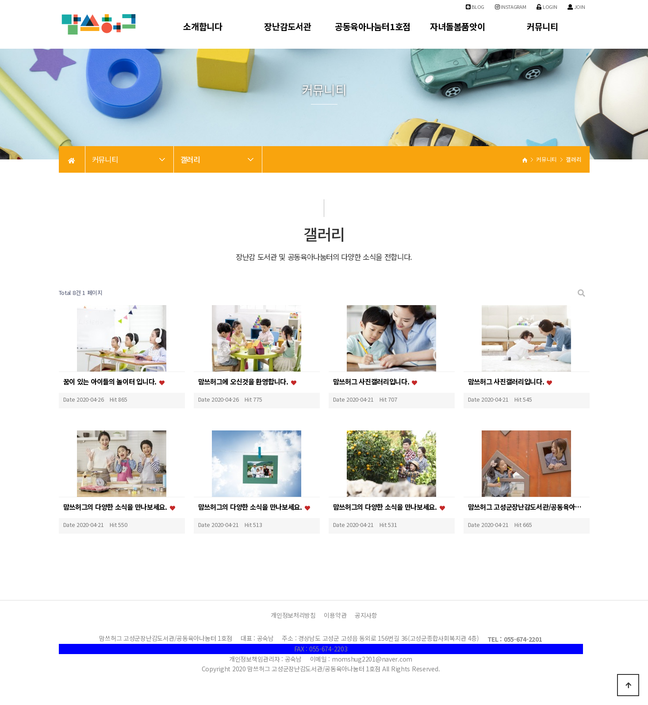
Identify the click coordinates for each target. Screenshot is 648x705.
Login (547, 6)
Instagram (510, 6)
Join (576, 6)
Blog (475, 6)
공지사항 (366, 615)
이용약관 (335, 615)
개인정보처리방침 (293, 615)
